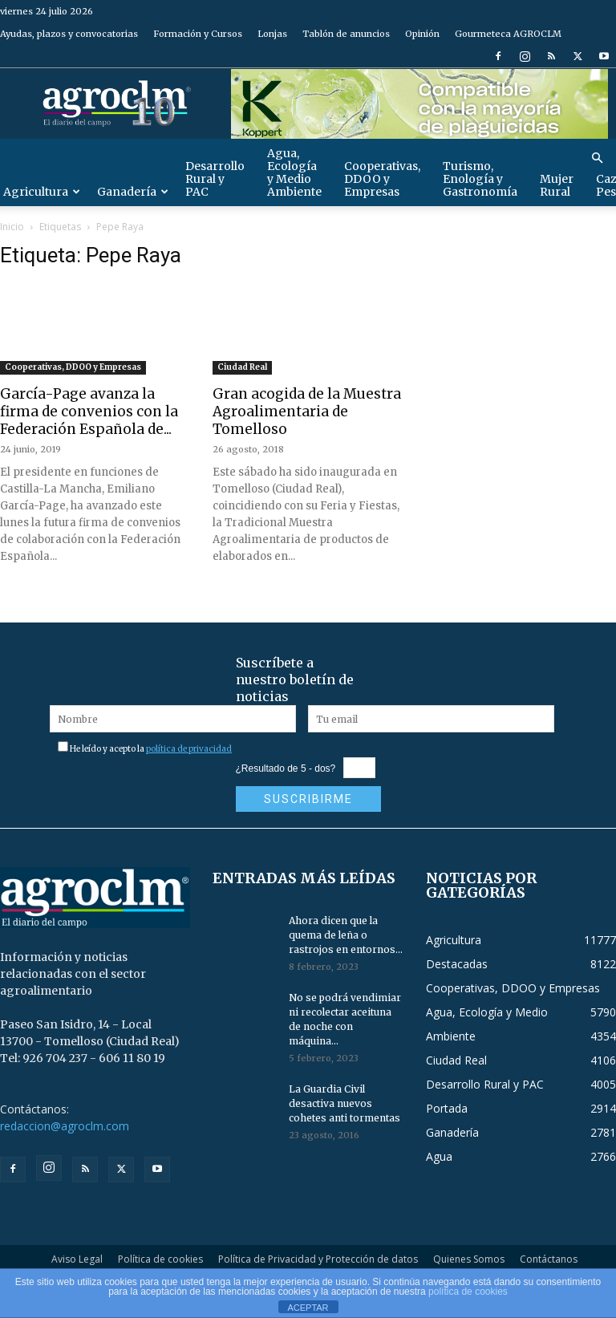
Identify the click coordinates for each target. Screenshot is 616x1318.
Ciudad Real (242, 367)
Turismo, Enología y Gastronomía (480, 179)
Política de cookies (160, 1259)
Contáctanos (549, 1259)
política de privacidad (189, 749)
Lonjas (272, 33)
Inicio (12, 226)
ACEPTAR (307, 1307)
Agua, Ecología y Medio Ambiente (294, 172)
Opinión (422, 33)
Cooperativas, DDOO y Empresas (382, 179)
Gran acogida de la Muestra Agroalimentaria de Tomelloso (307, 411)
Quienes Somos (469, 1259)
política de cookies (468, 1291)
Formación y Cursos (197, 33)
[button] (597, 158)
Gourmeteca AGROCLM (508, 33)
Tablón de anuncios (346, 33)
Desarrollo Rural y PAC (215, 179)
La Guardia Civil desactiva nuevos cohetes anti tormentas (344, 1103)
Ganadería (132, 192)
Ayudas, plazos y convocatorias (69, 33)
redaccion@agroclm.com (64, 1125)
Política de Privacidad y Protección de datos (318, 1259)
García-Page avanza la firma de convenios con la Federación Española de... (89, 411)
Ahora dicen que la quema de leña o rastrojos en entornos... (346, 934)
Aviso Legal (77, 1259)
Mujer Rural (556, 185)
